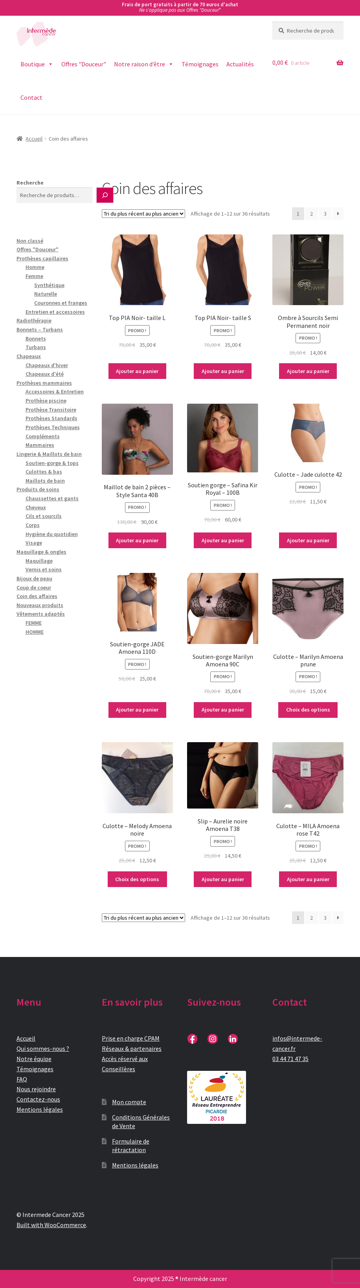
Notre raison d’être (144, 64)
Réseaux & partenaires (132, 1048)
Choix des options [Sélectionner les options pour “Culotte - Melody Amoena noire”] (137, 879)
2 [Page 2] (311, 213)
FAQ (22, 1079)
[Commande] (143, 213)
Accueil (34, 138)
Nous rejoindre (36, 1089)
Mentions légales (40, 1109)
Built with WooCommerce (51, 1225)
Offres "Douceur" (83, 64)
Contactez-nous (38, 1099)
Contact (31, 97)
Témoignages (200, 64)
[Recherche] (105, 195)
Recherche (30, 182)
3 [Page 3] (325, 213)
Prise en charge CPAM (131, 1038)
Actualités (240, 64)
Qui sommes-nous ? (43, 1048)
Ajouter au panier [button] (137, 371)
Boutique (36, 64)
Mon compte (129, 1102)
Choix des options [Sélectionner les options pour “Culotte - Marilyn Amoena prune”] (308, 709)
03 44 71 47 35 (290, 1059)
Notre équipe (34, 1059)
